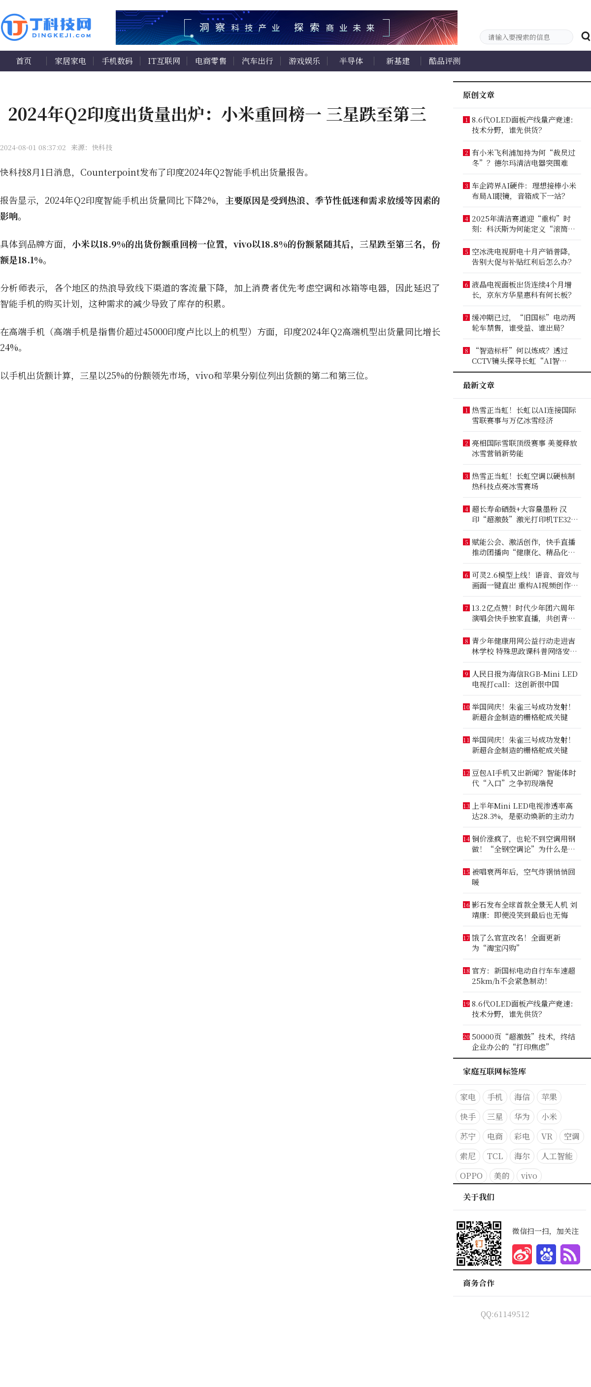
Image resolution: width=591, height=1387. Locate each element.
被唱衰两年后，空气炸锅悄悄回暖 (523, 876)
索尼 (468, 1156)
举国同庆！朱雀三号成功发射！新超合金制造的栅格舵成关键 (523, 711)
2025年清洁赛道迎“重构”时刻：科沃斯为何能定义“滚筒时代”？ (523, 223)
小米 (549, 1116)
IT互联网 (164, 60)
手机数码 (117, 60)
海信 (522, 1097)
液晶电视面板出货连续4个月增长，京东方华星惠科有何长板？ (523, 289)
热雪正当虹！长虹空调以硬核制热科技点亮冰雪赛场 (523, 481)
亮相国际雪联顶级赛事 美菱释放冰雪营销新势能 (524, 448)
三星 (495, 1116)
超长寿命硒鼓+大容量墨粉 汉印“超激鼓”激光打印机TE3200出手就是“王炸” (525, 514)
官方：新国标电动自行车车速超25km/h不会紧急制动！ (523, 975)
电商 (495, 1136)
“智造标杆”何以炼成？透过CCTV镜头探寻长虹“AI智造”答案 (520, 355)
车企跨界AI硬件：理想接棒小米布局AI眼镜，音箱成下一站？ (524, 190)
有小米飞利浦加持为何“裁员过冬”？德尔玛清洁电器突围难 (523, 157)
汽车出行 (257, 60)
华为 (522, 1116)
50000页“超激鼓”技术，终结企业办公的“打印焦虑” (523, 1041)
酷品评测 (444, 60)
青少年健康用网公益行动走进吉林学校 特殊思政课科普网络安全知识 (524, 645)
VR (547, 1136)
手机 (495, 1097)
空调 (572, 1136)
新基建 (398, 60)
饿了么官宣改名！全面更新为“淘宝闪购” (516, 942)
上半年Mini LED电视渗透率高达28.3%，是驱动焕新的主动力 (523, 810)
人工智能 (557, 1156)
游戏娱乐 (304, 60)
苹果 (549, 1097)
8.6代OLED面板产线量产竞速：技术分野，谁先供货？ (525, 124)
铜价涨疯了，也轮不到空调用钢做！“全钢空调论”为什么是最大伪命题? (523, 843)
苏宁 (468, 1136)
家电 (468, 1097)
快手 (468, 1116)
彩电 (522, 1136)
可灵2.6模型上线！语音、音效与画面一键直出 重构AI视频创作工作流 (525, 579)
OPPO (471, 1175)
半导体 (351, 60)
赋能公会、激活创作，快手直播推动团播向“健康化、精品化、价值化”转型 (523, 546)
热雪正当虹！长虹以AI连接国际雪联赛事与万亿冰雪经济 (524, 415)
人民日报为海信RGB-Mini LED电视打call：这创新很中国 (525, 678)
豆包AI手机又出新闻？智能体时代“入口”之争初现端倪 (524, 777)
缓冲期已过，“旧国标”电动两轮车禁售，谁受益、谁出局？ (523, 322)
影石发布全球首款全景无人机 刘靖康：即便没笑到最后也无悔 (524, 909)
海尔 (522, 1156)
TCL (495, 1156)
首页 (24, 60)
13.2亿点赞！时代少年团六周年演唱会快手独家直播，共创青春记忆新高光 (523, 612)
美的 (502, 1175)
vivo (529, 1175)
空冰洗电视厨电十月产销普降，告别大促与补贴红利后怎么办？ (523, 256)
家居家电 (70, 60)
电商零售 (211, 60)
